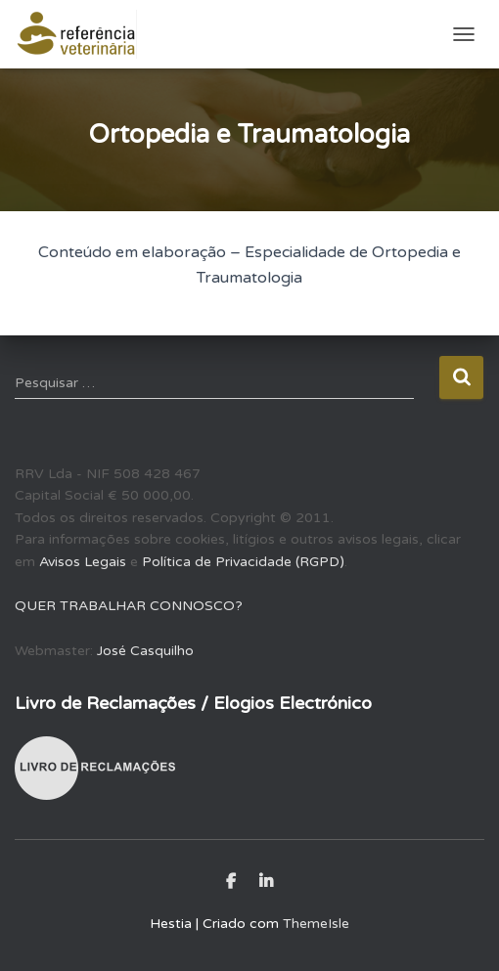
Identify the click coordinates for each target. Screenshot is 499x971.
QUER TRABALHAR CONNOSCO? (129, 605)
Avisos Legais (82, 561)
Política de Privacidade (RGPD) (243, 561)
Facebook (231, 882)
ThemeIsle (316, 923)
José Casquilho (145, 650)
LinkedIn (266, 882)
